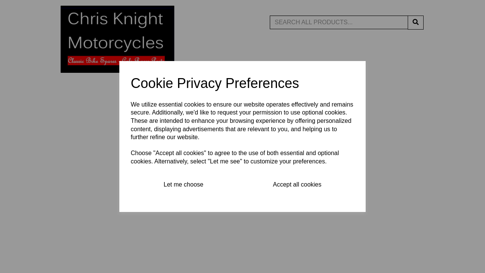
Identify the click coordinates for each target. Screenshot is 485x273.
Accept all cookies (297, 184)
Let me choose (183, 184)
